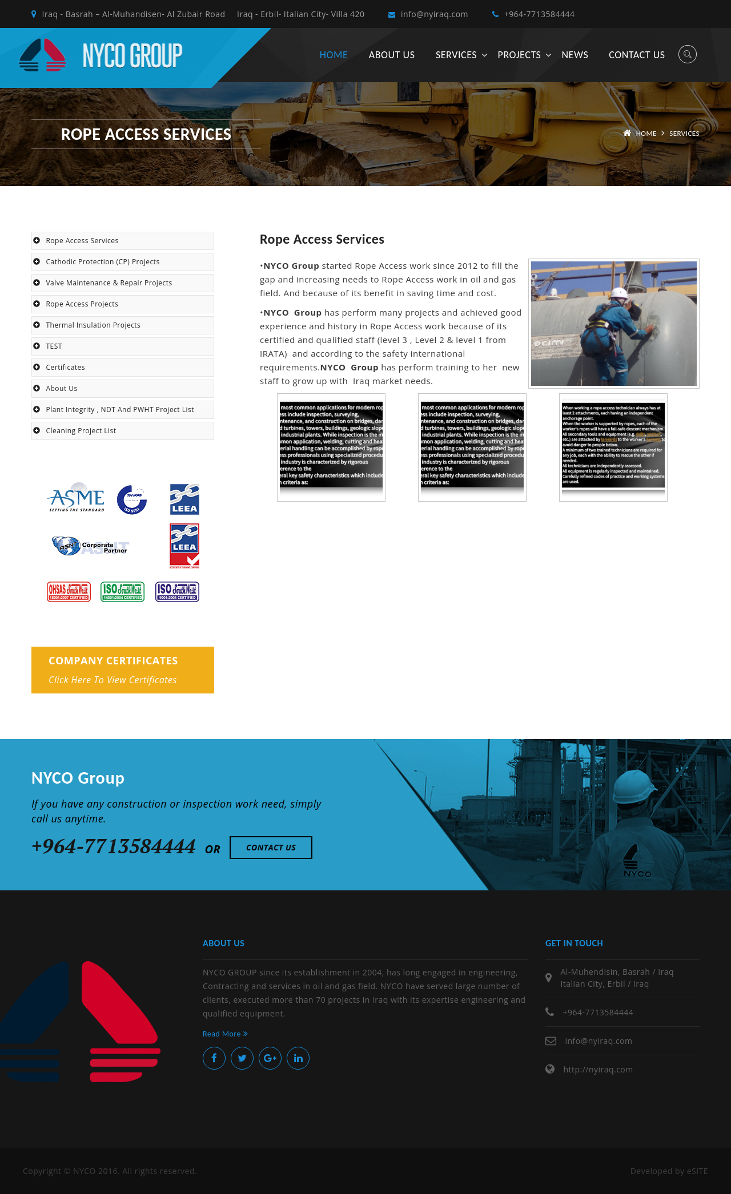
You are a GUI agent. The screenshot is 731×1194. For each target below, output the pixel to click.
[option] (338, 461)
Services (456, 55)
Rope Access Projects (75, 304)
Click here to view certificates (113, 679)
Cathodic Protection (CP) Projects (96, 262)
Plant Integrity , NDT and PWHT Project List (113, 409)
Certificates (59, 367)
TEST (47, 346)
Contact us (637, 55)
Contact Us (271, 847)
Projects (519, 55)
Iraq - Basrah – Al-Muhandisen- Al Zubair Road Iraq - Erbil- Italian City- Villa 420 (197, 14)
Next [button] (708, 461)
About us (392, 55)
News (574, 55)
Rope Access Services (76, 240)
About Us (55, 388)
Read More (225, 1034)
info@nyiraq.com (428, 14)
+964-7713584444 (533, 14)
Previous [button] (251, 461)
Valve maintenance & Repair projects (102, 283)
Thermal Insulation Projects (86, 325)
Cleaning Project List (74, 430)
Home (334, 55)
